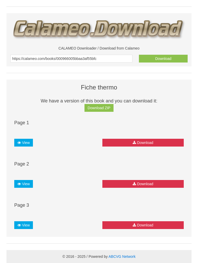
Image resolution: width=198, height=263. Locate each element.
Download (163, 59)
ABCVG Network (122, 256)
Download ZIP (99, 108)
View (23, 143)
